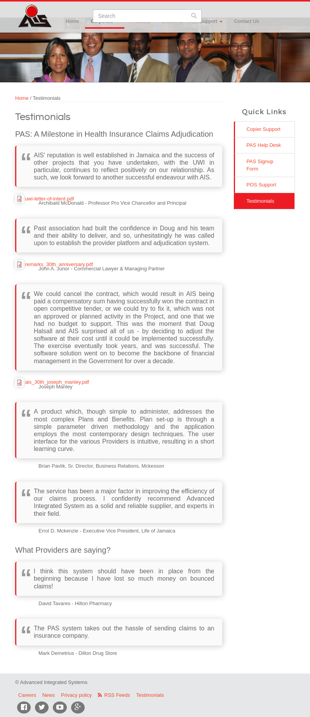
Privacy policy (76, 695)
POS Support (261, 185)
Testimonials (260, 201)
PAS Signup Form (259, 165)
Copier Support (263, 129)
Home (72, 21)
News (48, 695)
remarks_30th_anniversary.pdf (59, 264)
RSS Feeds (117, 695)
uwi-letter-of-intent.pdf (49, 199)
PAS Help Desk (263, 145)
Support (211, 21)
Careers (27, 695)
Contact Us (246, 21)
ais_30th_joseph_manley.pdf (57, 382)
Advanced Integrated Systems (54, 11)
